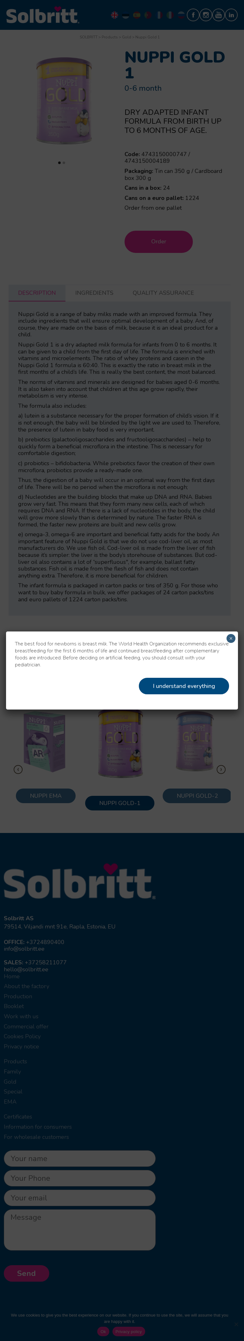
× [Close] (231, 638)
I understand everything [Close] (184, 686)
